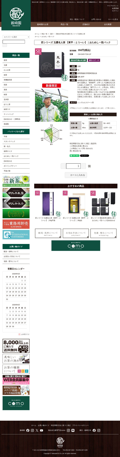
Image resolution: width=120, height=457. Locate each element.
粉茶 (5, 94)
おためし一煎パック (48, 36)
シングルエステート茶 (85, 102)
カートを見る (111, 19)
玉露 (51, 34)
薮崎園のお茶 (42, 24)
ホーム (37, 34)
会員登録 (114, 8)
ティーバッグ (9, 114)
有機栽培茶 (8, 80)
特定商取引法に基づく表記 (61, 425)
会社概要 (108, 24)
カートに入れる (76, 175)
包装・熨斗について (11, 261)
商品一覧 (64, 24)
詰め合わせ (8, 161)
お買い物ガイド (43, 425)
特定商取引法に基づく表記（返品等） (84, 143)
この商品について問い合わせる (81, 148)
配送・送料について (11, 251)
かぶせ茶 (7, 70)
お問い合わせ (94, 19)
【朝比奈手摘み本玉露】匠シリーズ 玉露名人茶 (70, 34)
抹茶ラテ (7, 109)
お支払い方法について (12, 256)
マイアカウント (111, 6)
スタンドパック (9, 141)
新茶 (5, 60)
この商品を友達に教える (79, 146)
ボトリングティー (10, 166)
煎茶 (5, 85)
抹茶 (5, 75)
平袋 (5, 136)
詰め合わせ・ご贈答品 (12, 119)
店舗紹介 (86, 24)
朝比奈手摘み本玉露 (78, 60)
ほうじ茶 (7, 104)
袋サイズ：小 (94, 60)
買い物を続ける (75, 151)
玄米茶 (6, 99)
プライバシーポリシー (80, 425)
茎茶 (5, 90)
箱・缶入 (7, 146)
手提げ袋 (7, 171)
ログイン (114, 11)
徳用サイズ (8, 151)
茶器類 (6, 124)
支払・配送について (75, 19)
